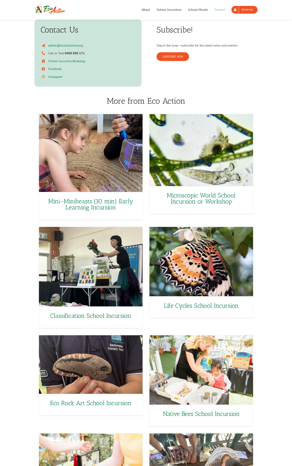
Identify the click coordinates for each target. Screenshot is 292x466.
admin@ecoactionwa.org (65, 45)
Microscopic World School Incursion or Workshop (195, 198)
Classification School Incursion (114, 298)
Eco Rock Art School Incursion (102, 382)
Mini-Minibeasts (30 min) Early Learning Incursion (90, 204)
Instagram (55, 77)
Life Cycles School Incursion (183, 302)
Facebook (55, 69)
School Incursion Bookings (67, 61)
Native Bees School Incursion (207, 393)
